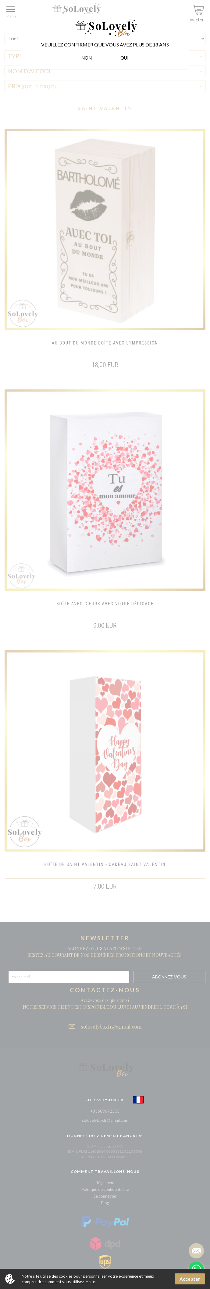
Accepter (190, 1279)
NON (86, 58)
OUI (124, 58)
